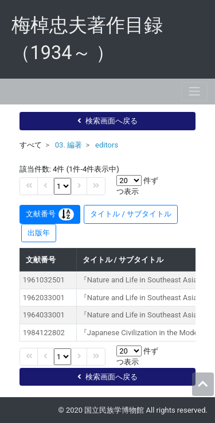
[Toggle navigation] (194, 91)
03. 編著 (68, 145)
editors (106, 145)
